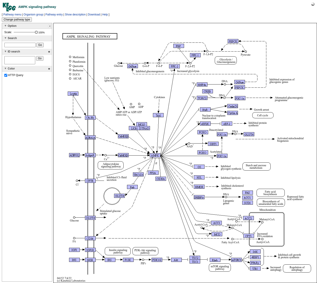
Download (94, 14)
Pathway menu (12, 14)
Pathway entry (54, 14)
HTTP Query (13, 76)
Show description (75, 14)
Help (105, 14)
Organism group (33, 14)
